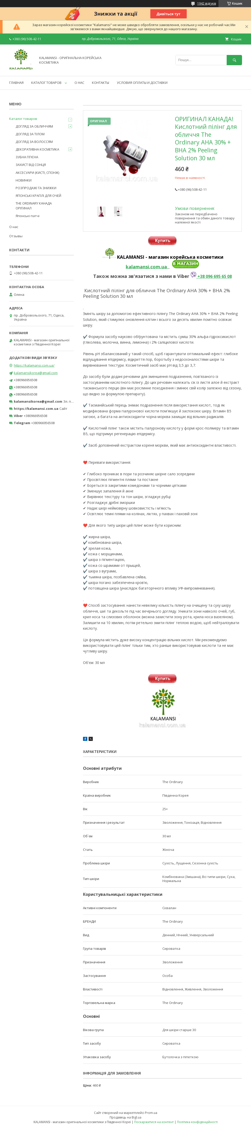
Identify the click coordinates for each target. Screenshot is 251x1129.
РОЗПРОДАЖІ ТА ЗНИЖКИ (36, 188)
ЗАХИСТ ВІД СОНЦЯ (31, 164)
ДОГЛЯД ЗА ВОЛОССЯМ (34, 141)
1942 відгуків (206, 3)
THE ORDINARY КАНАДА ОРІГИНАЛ (34, 205)
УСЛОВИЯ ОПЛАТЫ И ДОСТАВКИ (142, 82)
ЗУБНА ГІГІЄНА (27, 157)
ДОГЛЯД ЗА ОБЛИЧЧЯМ (34, 126)
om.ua (160, 266)
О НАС (79, 82)
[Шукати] (234, 60)
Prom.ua (151, 1113)
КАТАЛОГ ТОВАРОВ (46, 82)
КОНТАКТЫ (100, 82)
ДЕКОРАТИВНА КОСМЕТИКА (37, 149)
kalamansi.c (139, 266)
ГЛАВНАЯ (16, 82)
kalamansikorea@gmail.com (36, 373)
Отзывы (16, 236)
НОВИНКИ (24, 180)
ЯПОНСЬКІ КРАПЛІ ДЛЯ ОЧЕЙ (38, 195)
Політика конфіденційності (197, 1122)
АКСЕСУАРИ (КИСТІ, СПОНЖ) (37, 172)
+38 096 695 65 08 (211, 276)
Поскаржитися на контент (154, 1122)
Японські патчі (27, 215)
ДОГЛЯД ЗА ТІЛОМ (30, 134)
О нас (13, 226)
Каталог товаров (23, 118)
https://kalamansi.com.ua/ (34, 365)
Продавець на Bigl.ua (125, 1117)
